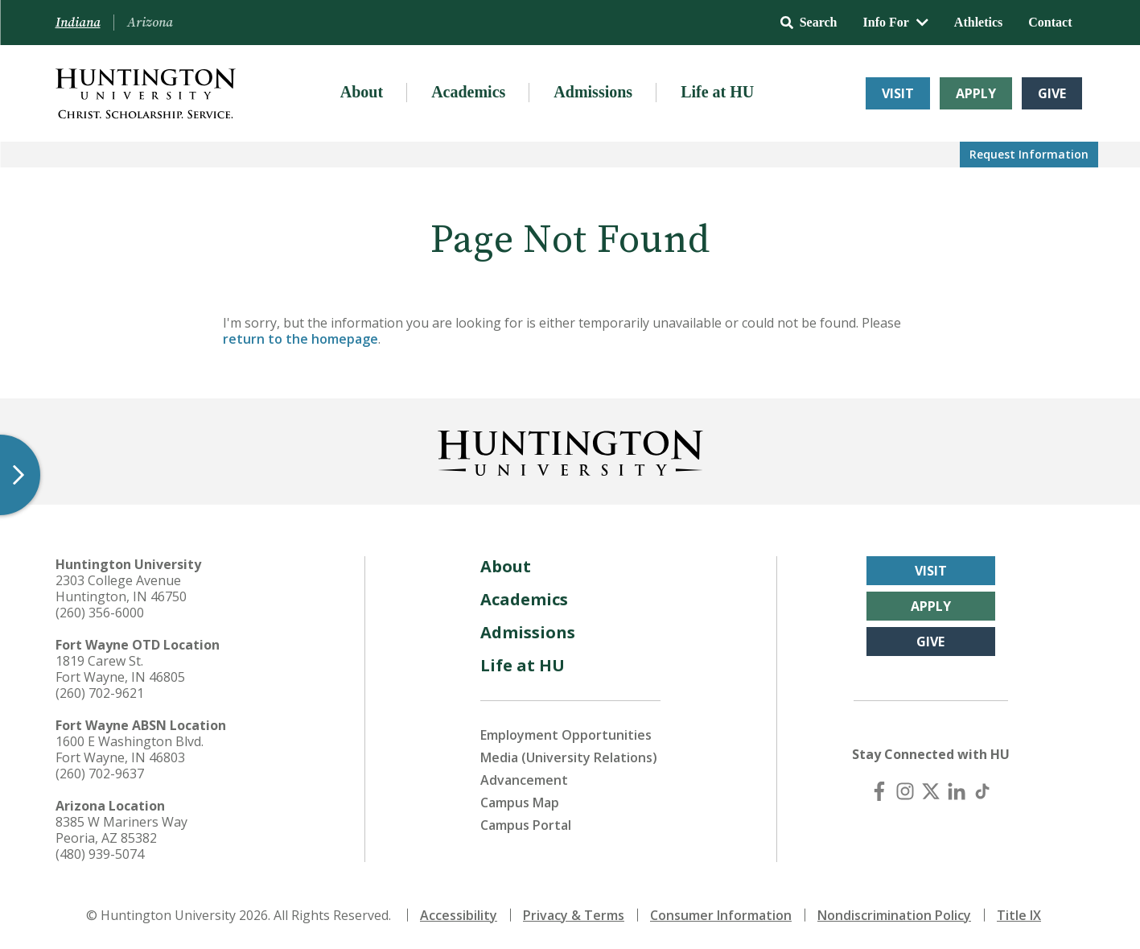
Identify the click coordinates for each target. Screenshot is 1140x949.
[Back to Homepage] (570, 450)
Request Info (1029, 154)
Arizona (150, 22)
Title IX (1019, 915)
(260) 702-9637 (100, 773)
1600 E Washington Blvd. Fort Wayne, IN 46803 (130, 749)
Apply (976, 93)
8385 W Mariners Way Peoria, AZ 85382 (121, 830)
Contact (1050, 22)
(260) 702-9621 (100, 693)
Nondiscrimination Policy (894, 915)
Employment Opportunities (566, 735)
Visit (898, 93)
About (361, 92)
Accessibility (458, 915)
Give (1052, 93)
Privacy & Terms (573, 915)
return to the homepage (300, 339)
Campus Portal (525, 825)
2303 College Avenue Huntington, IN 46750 (121, 588)
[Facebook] (879, 791)
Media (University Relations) (568, 757)
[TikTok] (982, 791)
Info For (895, 22)
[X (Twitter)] (930, 791)
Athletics (978, 22)
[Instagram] (905, 791)
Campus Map (519, 802)
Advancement (524, 780)
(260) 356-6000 (100, 612)
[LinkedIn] (956, 791)
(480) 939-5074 (100, 854)
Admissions (593, 92)
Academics (468, 92)
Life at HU (717, 92)
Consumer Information (721, 915)
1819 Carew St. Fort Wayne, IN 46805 (120, 669)
